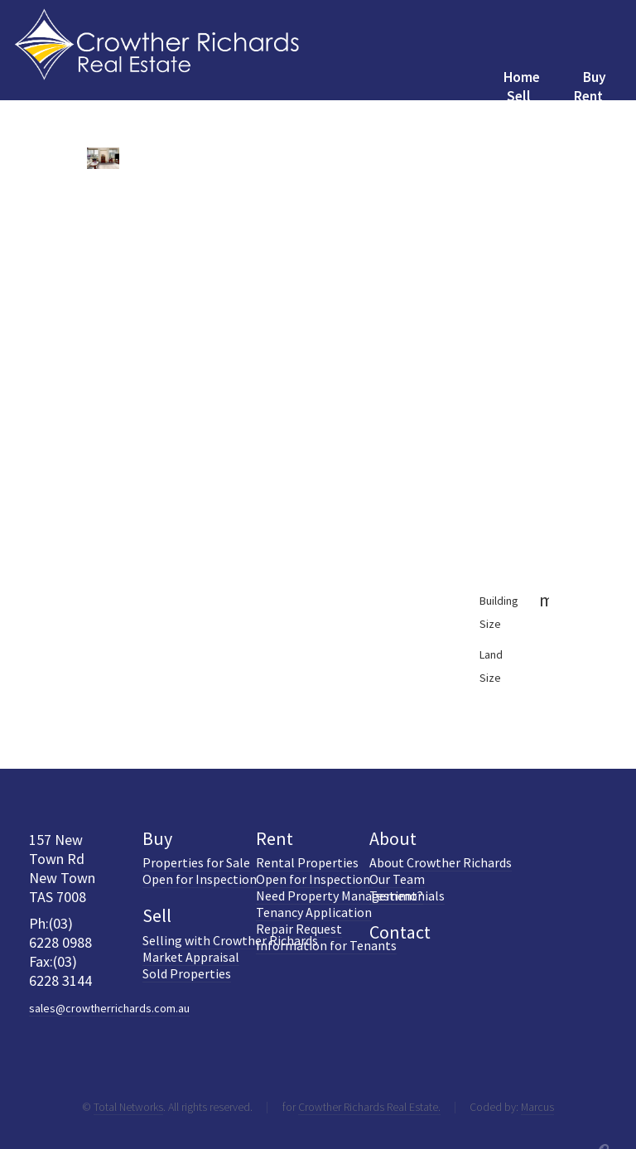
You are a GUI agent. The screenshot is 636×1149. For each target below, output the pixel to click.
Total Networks (128, 1106)
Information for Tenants (326, 945)
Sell (156, 915)
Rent (274, 838)
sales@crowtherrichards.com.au (109, 1008)
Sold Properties (186, 973)
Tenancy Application (314, 912)
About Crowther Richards (440, 862)
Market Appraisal (190, 957)
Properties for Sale (196, 862)
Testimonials (407, 895)
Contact (400, 932)
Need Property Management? (339, 895)
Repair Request (299, 928)
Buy (157, 838)
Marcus (537, 1106)
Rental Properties (307, 862)
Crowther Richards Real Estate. (369, 1106)
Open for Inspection (199, 879)
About (393, 838)
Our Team (397, 879)
